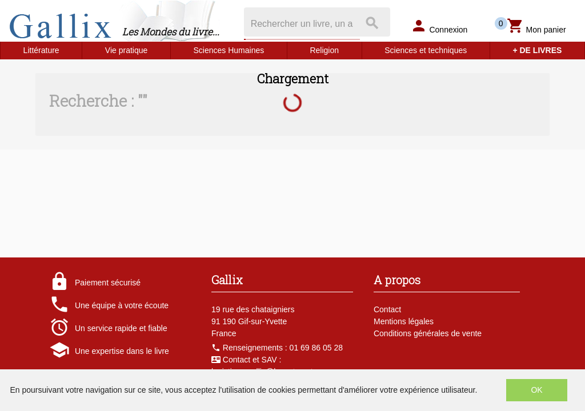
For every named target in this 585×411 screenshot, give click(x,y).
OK (536, 389)
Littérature (41, 50)
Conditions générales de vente (428, 333)
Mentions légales (404, 321)
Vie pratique (126, 50)
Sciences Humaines (229, 50)
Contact (387, 309)
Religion (324, 50)
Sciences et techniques (425, 50)
